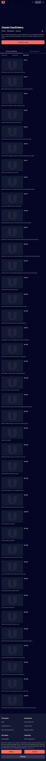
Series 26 (15, 55)
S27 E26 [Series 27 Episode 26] (26, 478)
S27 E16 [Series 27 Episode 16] (26, 311)
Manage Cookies (28, 730)
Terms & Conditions (6, 730)
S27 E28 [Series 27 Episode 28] (26, 512)
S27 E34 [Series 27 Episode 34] (26, 612)
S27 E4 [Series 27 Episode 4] (25, 110)
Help (2, 722)
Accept (34, 752)
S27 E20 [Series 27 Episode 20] (26, 378)
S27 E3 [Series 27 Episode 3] (25, 93)
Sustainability (5, 739)
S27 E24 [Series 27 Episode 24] (26, 445)
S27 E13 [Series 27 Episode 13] (26, 261)
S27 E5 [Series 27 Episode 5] (25, 127)
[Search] (32, 2)
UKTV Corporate (28, 739)
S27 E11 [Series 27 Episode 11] (26, 227)
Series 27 (26, 55)
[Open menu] (43, 2)
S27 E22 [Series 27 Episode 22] (26, 411)
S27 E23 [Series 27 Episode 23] (26, 428)
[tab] (34, 51)
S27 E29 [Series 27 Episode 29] (26, 528)
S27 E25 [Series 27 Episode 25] (26, 461)
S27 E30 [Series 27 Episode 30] (26, 545)
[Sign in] (38, 2)
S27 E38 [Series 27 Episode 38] (26, 679)
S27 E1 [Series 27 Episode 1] (25, 60)
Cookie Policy (28, 726)
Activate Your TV (6, 726)
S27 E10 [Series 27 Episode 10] (26, 211)
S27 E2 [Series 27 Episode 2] (25, 77)
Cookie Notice (30, 748)
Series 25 (4, 55)
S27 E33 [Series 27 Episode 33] (26, 595)
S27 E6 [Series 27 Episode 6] (25, 144)
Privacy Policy (28, 722)
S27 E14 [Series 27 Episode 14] (26, 277)
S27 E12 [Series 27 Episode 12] (26, 244)
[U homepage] (3, 2)
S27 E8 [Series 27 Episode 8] (25, 177)
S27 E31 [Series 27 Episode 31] (26, 562)
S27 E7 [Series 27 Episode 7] (25, 160)
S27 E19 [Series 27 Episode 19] (26, 361)
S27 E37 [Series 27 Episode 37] (26, 662)
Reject (11, 752)
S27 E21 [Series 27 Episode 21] (26, 395)
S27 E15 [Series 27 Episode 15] (26, 294)
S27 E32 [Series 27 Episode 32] (26, 578)
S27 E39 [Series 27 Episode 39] (26, 696)
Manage (23, 757)
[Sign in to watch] (23, 42)
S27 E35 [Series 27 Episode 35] (26, 629)
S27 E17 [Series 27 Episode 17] (26, 328)
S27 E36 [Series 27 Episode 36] (26, 645)
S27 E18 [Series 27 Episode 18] (26, 344)
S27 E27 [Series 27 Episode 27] (26, 495)
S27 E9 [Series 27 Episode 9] (25, 194)
